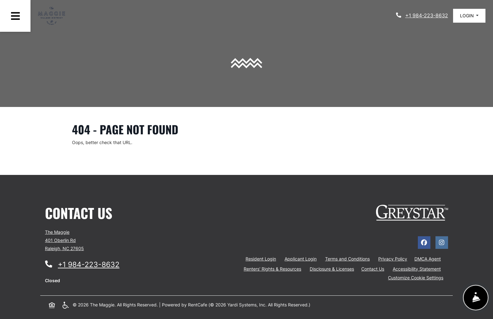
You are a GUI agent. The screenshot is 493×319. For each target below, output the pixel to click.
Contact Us (372, 268)
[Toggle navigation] (15, 16)
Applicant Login (302, 258)
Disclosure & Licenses (332, 268)
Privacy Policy (394, 258)
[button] (469, 16)
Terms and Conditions (348, 258)
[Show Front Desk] (476, 298)
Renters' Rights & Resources (272, 268)
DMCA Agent (427, 258)
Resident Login (262, 258)
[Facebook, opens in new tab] (424, 242)
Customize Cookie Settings (415, 277)
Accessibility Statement (418, 268)
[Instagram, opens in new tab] (441, 242)
